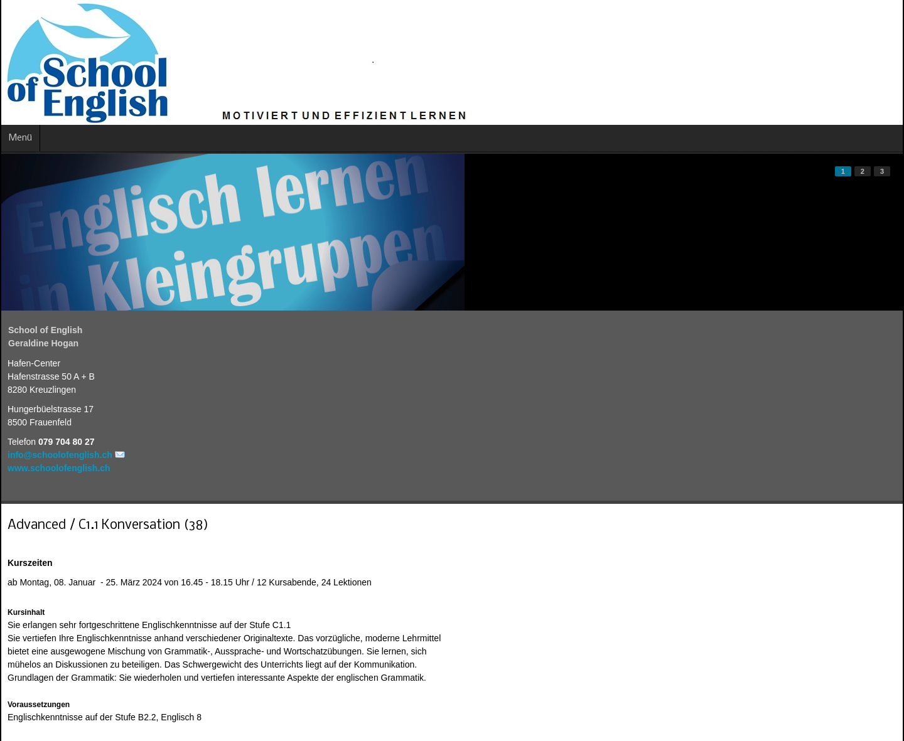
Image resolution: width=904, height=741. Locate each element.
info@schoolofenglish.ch (60, 455)
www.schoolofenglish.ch (59, 468)
